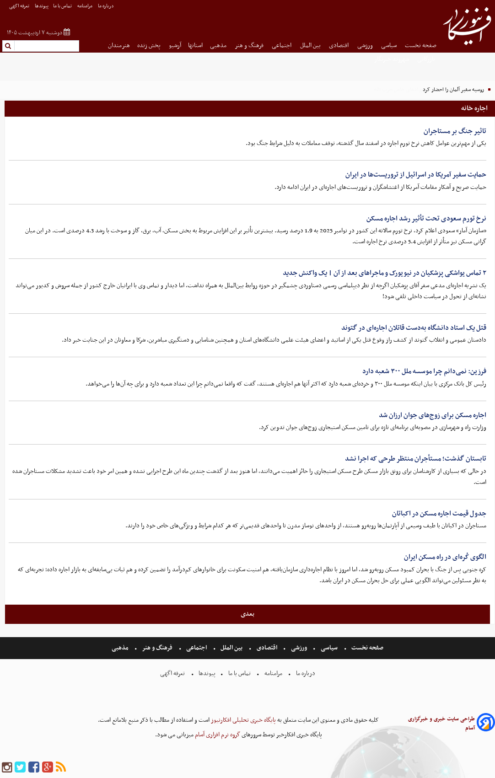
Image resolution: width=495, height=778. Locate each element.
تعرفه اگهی (19, 6)
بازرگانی (426, 59)
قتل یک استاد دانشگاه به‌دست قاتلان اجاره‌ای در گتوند (413, 328)
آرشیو (175, 45)
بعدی (247, 614)
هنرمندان (119, 45)
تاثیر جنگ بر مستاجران (455, 131)
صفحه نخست (420, 45)
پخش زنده (149, 45)
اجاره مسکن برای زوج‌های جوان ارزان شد (432, 415)
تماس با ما (63, 6)
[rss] (61, 768)
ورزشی (365, 45)
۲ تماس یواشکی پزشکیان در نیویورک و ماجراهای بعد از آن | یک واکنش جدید (384, 273)
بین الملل (311, 45)
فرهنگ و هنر (250, 45)
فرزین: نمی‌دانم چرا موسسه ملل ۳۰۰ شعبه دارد (424, 371)
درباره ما (106, 6)
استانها (195, 45)
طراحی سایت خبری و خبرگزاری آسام (441, 723)
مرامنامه (85, 6)
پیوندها (41, 6)
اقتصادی (339, 45)
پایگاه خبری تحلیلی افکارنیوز (243, 720)
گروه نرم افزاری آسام (217, 735)
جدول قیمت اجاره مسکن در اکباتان (439, 514)
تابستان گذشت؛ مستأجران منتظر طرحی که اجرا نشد (415, 459)
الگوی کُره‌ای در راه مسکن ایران (445, 557)
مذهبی (219, 45)
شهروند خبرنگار (392, 59)
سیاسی (389, 45)
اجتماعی (282, 45)
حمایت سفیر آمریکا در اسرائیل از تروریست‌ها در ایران (415, 175)
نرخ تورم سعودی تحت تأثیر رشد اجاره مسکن (426, 219)
